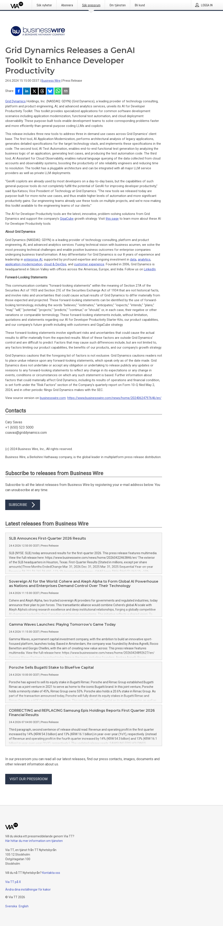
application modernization (23, 264)
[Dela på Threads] (42, 91)
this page (112, 219)
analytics (144, 259)
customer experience (89, 264)
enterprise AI (33, 259)
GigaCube (67, 219)
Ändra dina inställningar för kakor (28, 889)
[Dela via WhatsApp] (57, 91)
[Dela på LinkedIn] (26, 91)
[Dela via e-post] (65, 91)
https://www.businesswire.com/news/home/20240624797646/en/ (114, 398)
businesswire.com (53, 398)
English (24, 906)
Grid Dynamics (15, 101)
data (133, 259)
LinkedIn (150, 269)
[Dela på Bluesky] (50, 91)
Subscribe (23, 505)
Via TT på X (13, 882)
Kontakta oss (51, 872)
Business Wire (51, 80)
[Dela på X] (34, 91)
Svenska (11, 906)
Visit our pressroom (28, 779)
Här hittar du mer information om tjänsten (34, 841)
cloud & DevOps (55, 264)
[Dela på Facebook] (18, 91)
